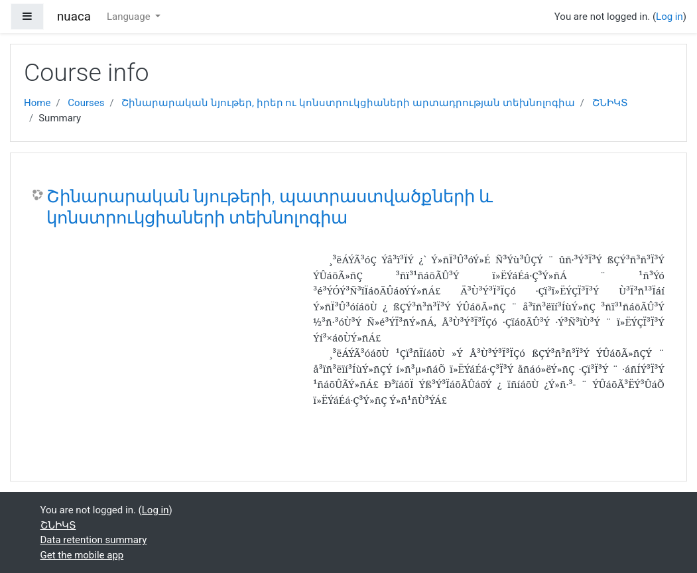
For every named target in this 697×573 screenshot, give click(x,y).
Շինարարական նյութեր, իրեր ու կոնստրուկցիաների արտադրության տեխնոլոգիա (347, 103)
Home (37, 103)
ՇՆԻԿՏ (610, 103)
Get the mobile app (82, 555)
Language (130, 17)
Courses (86, 103)
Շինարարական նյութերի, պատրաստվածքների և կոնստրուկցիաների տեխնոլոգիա (269, 206)
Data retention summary (93, 540)
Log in (669, 17)
